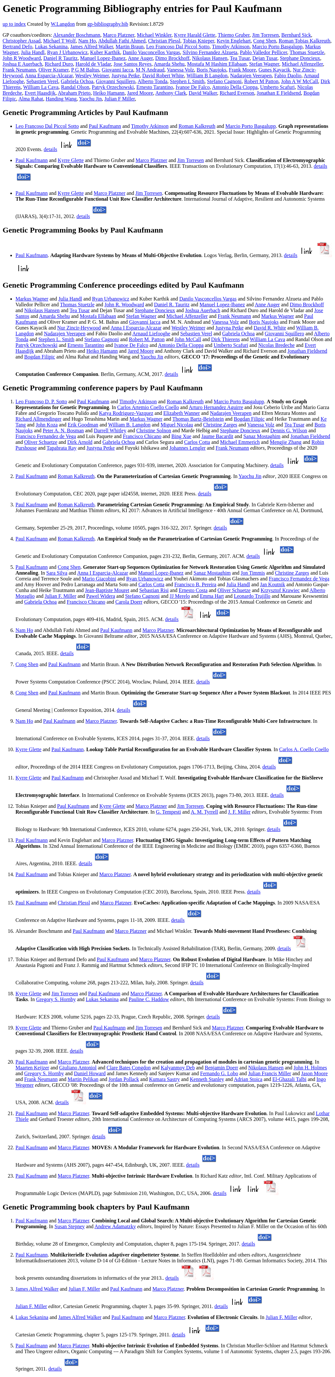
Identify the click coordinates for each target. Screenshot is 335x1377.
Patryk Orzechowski (113, 87)
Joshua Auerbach (202, 310)
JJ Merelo (180, 596)
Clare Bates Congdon (129, 1067)
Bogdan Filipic (39, 356)
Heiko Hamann (108, 93)
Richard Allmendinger (38, 419)
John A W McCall (299, 81)
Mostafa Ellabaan (98, 316)
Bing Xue (182, 436)
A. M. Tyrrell (204, 812)
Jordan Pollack (123, 1079)
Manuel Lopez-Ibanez (103, 58)
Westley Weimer (92, 75)
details (50, 149)
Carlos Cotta (197, 442)
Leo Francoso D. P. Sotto (41, 401)
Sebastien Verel (42, 81)
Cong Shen (264, 40)
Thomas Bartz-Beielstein (198, 419)
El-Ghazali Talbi (289, 1079)
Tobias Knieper (198, 40)
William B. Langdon (129, 424)
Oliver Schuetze (40, 442)
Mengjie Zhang (285, 442)
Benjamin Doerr (221, 1067)
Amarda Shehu (169, 64)
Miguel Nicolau (177, 424)
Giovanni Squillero (115, 81)
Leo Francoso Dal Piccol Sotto (177, 46)
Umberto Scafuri (277, 87)
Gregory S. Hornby (56, 999)
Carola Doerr (129, 602)
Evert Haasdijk (40, 93)
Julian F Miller (119, 98)
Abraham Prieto (74, 93)
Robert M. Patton (147, 339)
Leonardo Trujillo (252, 596)
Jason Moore (314, 1073)
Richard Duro (59, 64)
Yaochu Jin (90, 98)
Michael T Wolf (59, 40)
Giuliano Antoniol (78, 1067)
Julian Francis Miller (269, 1073)
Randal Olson (75, 87)
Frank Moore (242, 69)
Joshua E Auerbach (22, 64)
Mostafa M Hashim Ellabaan (216, 64)
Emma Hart (212, 596)
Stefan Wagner (264, 64)
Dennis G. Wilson (288, 430)
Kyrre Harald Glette (194, 35)
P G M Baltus (85, 69)
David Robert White (163, 75)
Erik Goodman (83, 424)
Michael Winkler (154, 35)
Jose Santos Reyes (132, 64)
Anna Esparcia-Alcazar (49, 75)
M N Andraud (150, 69)
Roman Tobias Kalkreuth (304, 40)
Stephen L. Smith (56, 339)
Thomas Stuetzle (307, 52)
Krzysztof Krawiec (280, 590)
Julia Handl (32, 52)
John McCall (188, 339)
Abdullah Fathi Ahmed (121, 40)
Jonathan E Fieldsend (279, 93)
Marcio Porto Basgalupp (277, 46)
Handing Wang (61, 98)
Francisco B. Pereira (195, 584)
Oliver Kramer (54, 69)
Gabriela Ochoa (77, 81)
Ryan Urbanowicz (110, 298)
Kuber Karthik (105, 52)
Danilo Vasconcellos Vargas (151, 52)
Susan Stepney (69, 1226)
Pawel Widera (100, 596)
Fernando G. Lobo (219, 1073)
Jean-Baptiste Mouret (107, 590)
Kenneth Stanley (207, 1079)
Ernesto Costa (193, 590)
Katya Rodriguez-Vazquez (126, 413)
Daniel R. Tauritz (172, 304)
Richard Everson (237, 93)
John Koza (47, 424)
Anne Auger (140, 58)
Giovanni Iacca (117, 69)
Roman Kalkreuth (197, 126)
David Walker (203, 93)
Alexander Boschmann (76, 35)
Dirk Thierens (225, 339)
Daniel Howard (89, 1073)
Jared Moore (140, 93)
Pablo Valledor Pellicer (263, 52)
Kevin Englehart (234, 40)
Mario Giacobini (99, 578)
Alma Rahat (30, 98)
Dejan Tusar (264, 58)
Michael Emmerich (240, 442)
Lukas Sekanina (51, 46)
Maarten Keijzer (32, 1067)
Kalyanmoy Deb (178, 1067)
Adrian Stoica (248, 1079)
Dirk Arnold (80, 442)
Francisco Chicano (142, 436)
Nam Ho (87, 40)
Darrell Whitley (110, 430)
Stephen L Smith (187, 81)
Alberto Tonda (152, 81)
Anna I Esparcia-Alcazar (136, 327)
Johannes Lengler (187, 448)
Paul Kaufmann (105, 126)
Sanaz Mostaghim (262, 436)
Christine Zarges (220, 424)
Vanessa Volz (180, 69)
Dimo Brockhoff (172, 58)
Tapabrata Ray (62, 448)
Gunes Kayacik (274, 69)
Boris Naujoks (211, 69)
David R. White (270, 327)
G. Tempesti (168, 812)
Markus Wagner (31, 298)
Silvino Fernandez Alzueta (209, 52)
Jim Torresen (265, 35)
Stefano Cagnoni (224, 81)
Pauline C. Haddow (149, 999)
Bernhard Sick (296, 35)
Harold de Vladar (93, 64)
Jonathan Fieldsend (307, 351)
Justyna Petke (126, 75)
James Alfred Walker (91, 46)
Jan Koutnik (272, 584)
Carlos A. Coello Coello (304, 749)
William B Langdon (206, 75)
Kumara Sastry (164, 1079)
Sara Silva (56, 573)
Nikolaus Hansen (210, 58)
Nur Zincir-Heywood (79, 327)
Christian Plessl (164, 40)
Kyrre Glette (71, 160)
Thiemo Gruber (233, 35)
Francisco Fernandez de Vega (45, 436)
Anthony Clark (170, 93)
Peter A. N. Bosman (63, 430)
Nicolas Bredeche (276, 345)
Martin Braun (130, 46)
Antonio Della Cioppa (235, 87)
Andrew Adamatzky (115, 1226)
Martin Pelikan (83, 1079)
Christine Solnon (153, 430)
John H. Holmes (310, 1067)
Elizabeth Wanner (181, 413)
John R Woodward (22, 58)
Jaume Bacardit (217, 436)
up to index (14, 24)
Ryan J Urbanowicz (67, 52)
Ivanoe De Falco (193, 87)
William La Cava (41, 87)
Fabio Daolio (287, 75)
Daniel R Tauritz (60, 58)
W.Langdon (63, 24)
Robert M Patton (261, 81)
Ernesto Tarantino (154, 87)
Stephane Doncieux (300, 58)
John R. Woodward (124, 304)
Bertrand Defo (17, 46)
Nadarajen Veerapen (251, 75)
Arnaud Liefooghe (151, 333)
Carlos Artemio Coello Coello (148, 407)
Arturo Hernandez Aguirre (216, 407)
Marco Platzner (118, 35)
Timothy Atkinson (230, 46)
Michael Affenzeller (302, 64)
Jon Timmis (253, 573)
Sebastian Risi (154, 590)
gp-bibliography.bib (107, 24)
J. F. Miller (239, 812)
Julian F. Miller (60, 596)
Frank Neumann (19, 69)
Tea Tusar (240, 58)
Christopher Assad (22, 40)
